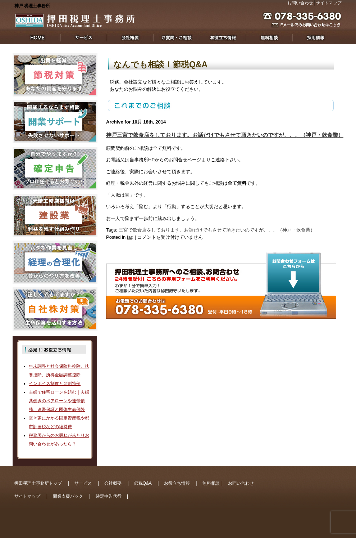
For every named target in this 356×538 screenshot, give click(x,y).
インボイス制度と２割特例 (55, 383)
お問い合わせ (300, 2)
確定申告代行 (109, 496)
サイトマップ (329, 2)
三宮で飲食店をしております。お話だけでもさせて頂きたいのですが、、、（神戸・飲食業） (217, 230)
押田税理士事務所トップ (38, 483)
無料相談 (211, 483)
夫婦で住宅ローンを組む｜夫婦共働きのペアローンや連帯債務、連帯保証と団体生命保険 (59, 401)
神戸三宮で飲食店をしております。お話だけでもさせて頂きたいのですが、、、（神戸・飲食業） (224, 135)
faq (130, 237)
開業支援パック (68, 496)
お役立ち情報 (177, 483)
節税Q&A (143, 483)
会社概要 (113, 483)
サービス (83, 483)
